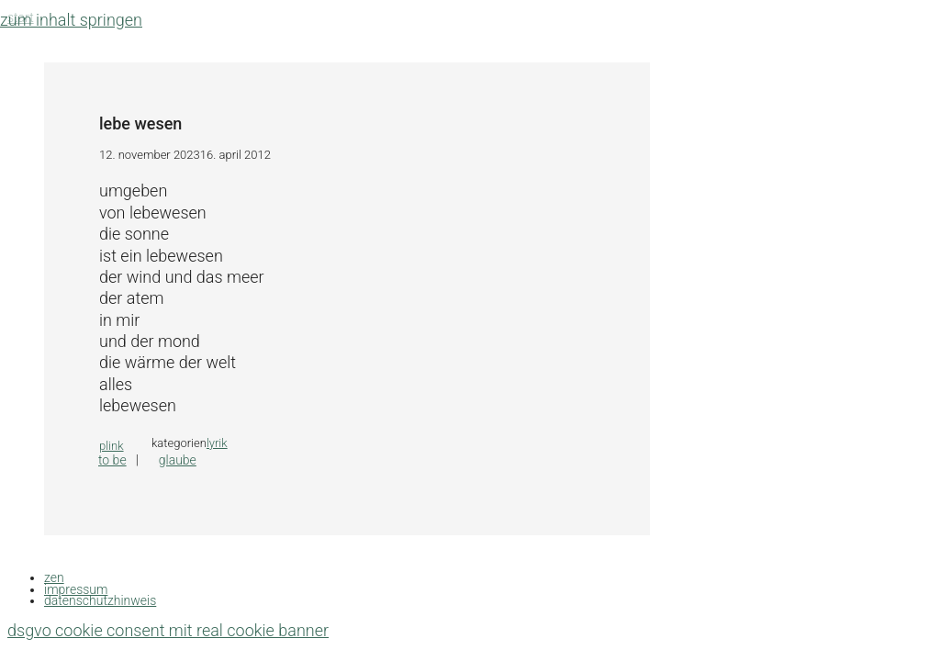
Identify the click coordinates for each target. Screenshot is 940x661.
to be (112, 460)
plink (111, 446)
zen (54, 577)
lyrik (217, 443)
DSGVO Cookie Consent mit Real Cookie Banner (168, 630)
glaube (177, 460)
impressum (75, 589)
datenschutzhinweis (100, 600)
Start (20, 17)
